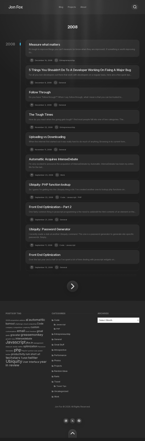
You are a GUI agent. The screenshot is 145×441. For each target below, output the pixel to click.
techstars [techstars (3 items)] (13, 361)
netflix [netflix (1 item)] (20, 350)
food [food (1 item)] (27, 335)
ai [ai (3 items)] (27, 323)
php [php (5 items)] (17, 353)
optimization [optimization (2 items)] (30, 349)
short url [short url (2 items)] (35, 357)
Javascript (71, 197)
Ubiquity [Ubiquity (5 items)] (14, 364)
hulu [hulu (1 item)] (13, 342)
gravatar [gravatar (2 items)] (15, 338)
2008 (10, 44)
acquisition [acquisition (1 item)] (14, 324)
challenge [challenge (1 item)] (19, 327)
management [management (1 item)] (38, 346)
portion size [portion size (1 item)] (32, 354)
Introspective (60, 353)
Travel (57, 385)
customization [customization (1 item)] (11, 335)
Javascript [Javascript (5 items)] (16, 345)
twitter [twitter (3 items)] (33, 361)
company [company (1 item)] (9, 331)
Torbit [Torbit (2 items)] (24, 361)
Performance (60, 358)
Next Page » (72, 289)
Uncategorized (61, 394)
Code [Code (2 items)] (40, 326)
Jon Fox (13, 5)
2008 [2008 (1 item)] (8, 324)
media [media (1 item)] (15, 350)
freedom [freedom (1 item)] (33, 335)
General (62, 82)
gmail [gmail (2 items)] (40, 334)
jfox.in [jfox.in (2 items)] (29, 345)
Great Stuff (59, 348)
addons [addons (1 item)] (22, 324)
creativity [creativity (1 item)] (26, 331)
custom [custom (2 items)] (35, 330)
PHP (80, 197)
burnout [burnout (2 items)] (10, 326)
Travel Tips (61, 389)
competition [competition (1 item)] (17, 331)
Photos (57, 363)
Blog (61, 5)
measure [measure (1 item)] (9, 350)
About (83, 5)
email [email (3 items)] (21, 334)
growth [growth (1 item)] (8, 342)
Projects (72, 5)
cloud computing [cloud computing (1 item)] (29, 327)
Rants (56, 379)
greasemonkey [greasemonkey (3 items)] (32, 338)
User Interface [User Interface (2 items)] (31, 364)
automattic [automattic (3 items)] (37, 323)
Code (62, 197)
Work (62, 175)
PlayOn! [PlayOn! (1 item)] (25, 354)
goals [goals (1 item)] (8, 338)
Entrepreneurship (67, 60)
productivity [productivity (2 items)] (18, 357)
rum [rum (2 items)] (28, 357)
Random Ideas (61, 374)
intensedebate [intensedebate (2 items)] (24, 341)
